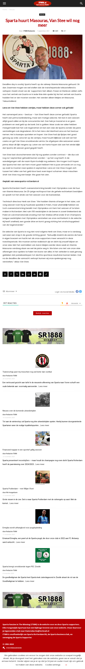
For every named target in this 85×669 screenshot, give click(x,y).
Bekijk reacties (42, 313)
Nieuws (12, 9)
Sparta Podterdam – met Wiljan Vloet (18, 489)
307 (63, 31)
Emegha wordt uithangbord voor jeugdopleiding (22, 528)
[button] (81, 3)
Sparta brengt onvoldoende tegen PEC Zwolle (22, 566)
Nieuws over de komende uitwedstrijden (19, 411)
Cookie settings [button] (52, 664)
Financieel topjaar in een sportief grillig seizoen (22, 450)
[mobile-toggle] (4, 3)
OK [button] (66, 665)
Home (5, 9)
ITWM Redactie (29, 31)
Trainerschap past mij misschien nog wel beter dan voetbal (27, 372)
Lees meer (43, 386)
